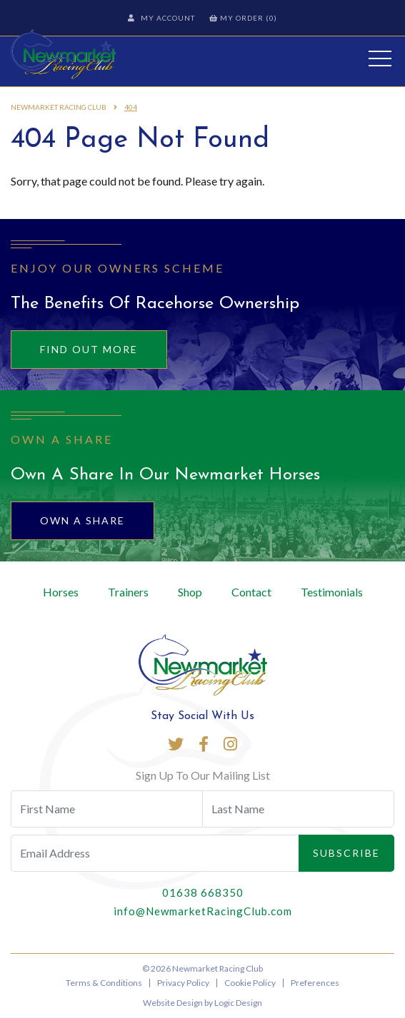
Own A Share (82, 520)
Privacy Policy (183, 982)
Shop (190, 592)
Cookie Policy (250, 982)
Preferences (315, 982)
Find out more (89, 349)
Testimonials (332, 592)
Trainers (128, 592)
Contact (251, 592)
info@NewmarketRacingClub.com (203, 911)
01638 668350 (203, 892)
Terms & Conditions (104, 982)
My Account (161, 18)
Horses (61, 592)
